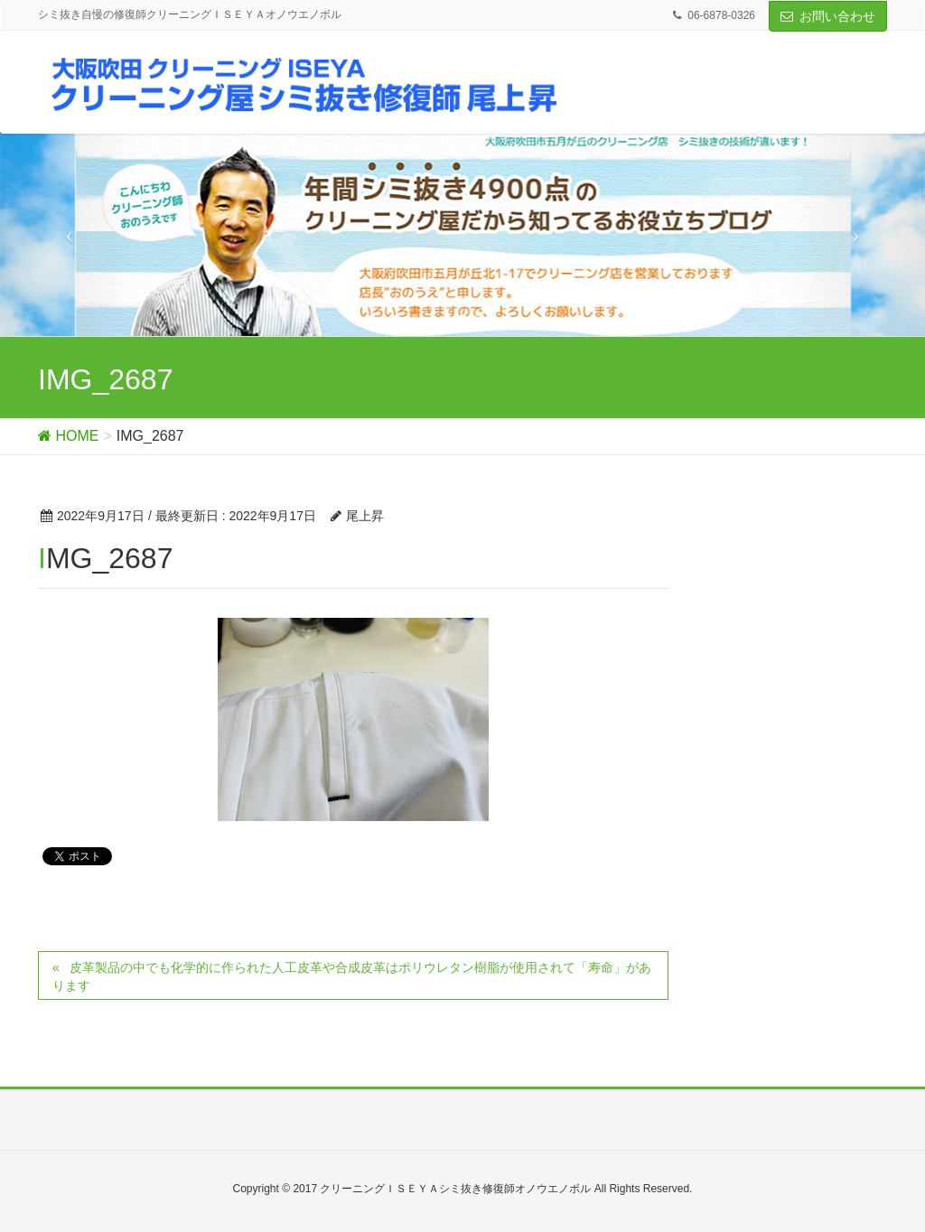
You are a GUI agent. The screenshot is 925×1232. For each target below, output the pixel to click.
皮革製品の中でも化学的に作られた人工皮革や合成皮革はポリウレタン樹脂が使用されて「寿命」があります (351, 976)
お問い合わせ (837, 16)
